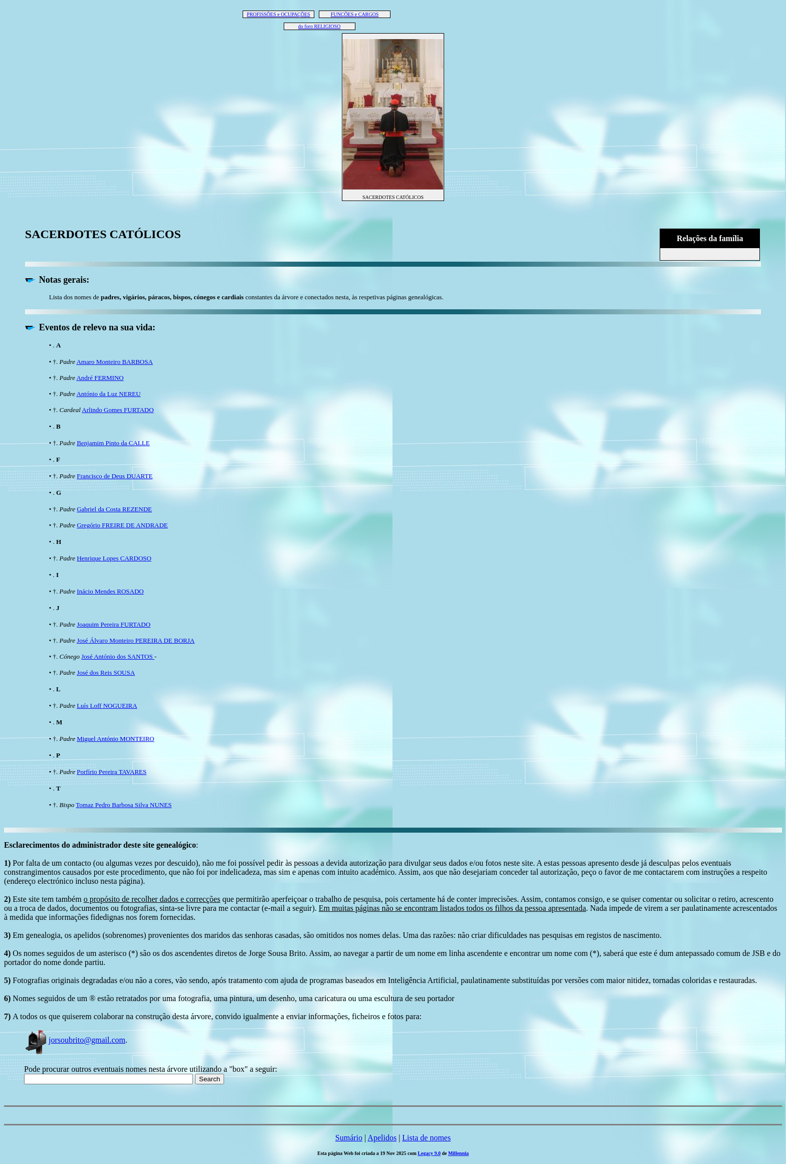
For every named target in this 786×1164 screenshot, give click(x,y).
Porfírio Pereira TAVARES (111, 771)
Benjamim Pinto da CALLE (113, 443)
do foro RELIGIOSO (319, 26)
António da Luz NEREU (108, 394)
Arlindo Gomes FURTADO (117, 410)
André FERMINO (99, 377)
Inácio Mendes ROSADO (110, 591)
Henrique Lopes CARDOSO (114, 558)
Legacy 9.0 (429, 1153)
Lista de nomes (426, 1137)
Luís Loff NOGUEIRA (107, 705)
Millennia (458, 1153)
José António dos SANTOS (117, 656)
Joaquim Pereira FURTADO (113, 624)
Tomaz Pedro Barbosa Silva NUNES (123, 805)
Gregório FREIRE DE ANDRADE (122, 525)
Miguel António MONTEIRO (115, 738)
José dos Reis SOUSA (106, 672)
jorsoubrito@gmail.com (74, 1040)
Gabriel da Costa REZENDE (114, 509)
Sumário (348, 1137)
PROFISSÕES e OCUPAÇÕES (278, 14)
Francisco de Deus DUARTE (114, 476)
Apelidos (382, 1137)
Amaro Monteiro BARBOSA (114, 361)
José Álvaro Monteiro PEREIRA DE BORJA (135, 640)
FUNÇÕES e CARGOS (355, 14)
